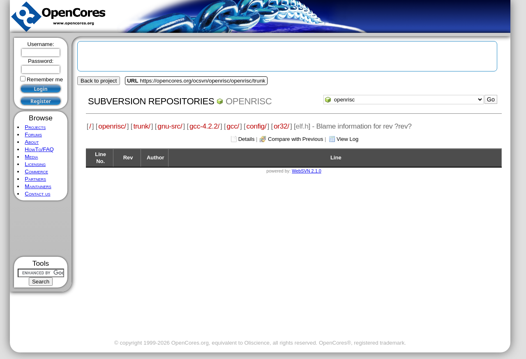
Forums (33, 134)
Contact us (37, 194)
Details (246, 139)
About (32, 142)
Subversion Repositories (151, 101)
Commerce (36, 171)
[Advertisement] (41, 228)
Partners (35, 179)
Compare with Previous (295, 139)
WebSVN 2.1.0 (306, 170)
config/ (257, 126)
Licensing (35, 164)
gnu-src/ (169, 126)
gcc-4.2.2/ (204, 126)
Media (31, 157)
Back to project (99, 81)
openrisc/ (112, 126)
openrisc (249, 101)
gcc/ (232, 126)
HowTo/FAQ (39, 149)
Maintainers (38, 186)
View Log (347, 139)
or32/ (281, 126)
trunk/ (141, 126)
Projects (35, 127)
